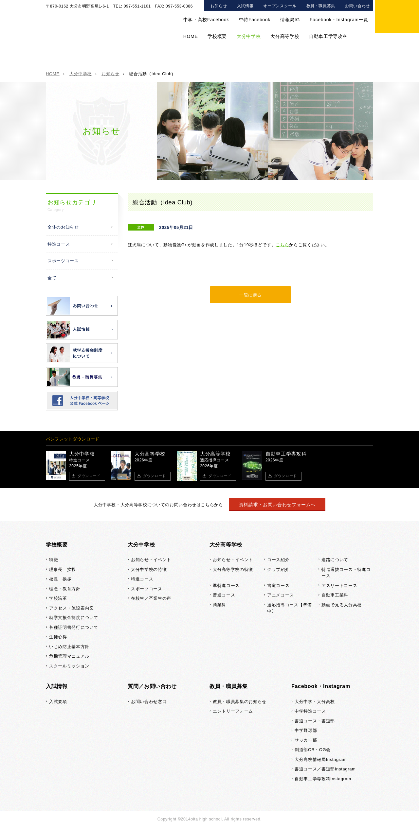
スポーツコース (210, 58)
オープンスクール (279, 6)
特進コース (168, 58)
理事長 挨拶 (62, 569)
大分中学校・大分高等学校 (98, 19)
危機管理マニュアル (69, 656)
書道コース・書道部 (315, 720)
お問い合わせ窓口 (149, 701)
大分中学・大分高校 (315, 701)
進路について (334, 559)
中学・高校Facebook (206, 19)
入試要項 (58, 701)
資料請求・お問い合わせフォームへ (277, 504)
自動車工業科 (334, 595)
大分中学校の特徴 (125, 58)
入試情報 (245, 6)
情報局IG (290, 19)
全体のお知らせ (63, 227)
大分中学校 (249, 36)
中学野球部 (306, 730)
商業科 (219, 604)
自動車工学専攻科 (328, 36)
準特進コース (226, 585)
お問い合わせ (357, 6)
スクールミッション (69, 665)
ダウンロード (89, 476)
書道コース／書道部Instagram (325, 769)
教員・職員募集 (321, 6)
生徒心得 (58, 636)
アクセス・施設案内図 (71, 608)
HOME (190, 36)
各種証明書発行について (73, 627)
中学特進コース (310, 711)
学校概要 (217, 36)
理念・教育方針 (65, 588)
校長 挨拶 (60, 579)
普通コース (224, 595)
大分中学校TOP (71, 58)
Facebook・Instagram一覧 (339, 19)
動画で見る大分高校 (341, 604)
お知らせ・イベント (151, 559)
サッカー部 (306, 740)
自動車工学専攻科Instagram (323, 778)
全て (51, 277)
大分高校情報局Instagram (321, 759)
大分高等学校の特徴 (233, 569)
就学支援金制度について (73, 617)
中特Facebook (254, 19)
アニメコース (280, 595)
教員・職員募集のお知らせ (239, 701)
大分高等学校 (284, 36)
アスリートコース (339, 585)
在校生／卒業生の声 (261, 58)
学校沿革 (58, 598)
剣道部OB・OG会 (313, 749)
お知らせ (218, 6)
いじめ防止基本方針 (69, 646)
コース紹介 (278, 559)
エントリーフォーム (233, 711)
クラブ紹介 (278, 569)
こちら (282, 244)
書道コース (278, 585)
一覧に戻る (250, 295)
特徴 (53, 559)
